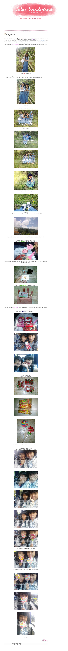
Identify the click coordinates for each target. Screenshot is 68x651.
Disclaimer (34, 18)
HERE (29, 310)
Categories (25, 18)
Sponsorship (39, 18)
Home (21, 18)
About (30, 18)
